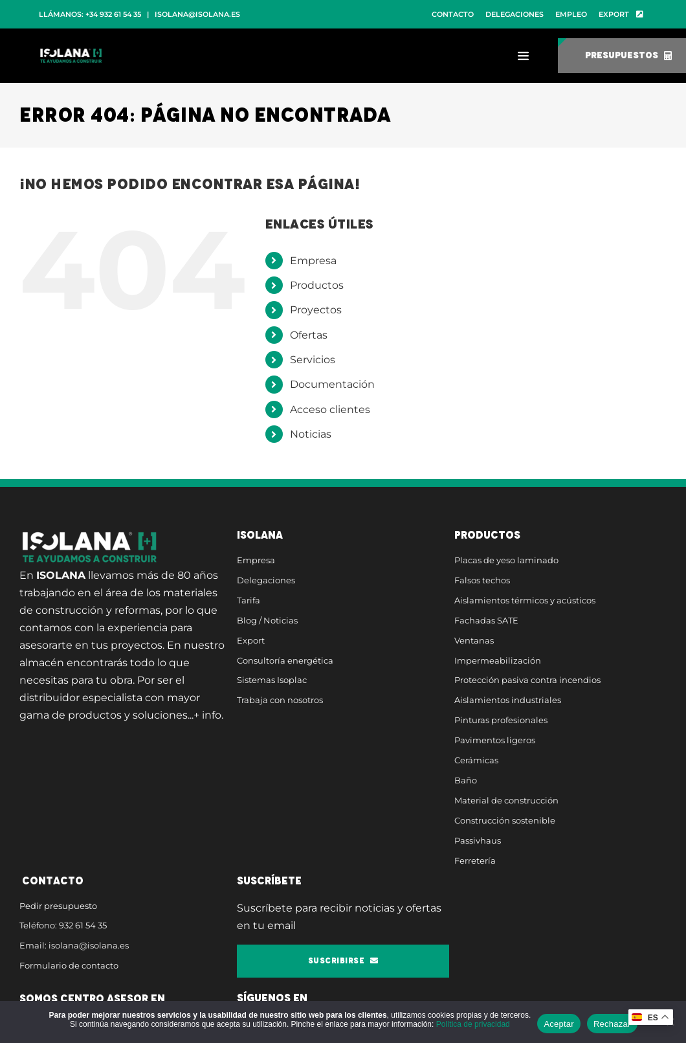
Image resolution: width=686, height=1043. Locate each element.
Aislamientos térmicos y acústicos (524, 600)
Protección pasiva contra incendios (527, 680)
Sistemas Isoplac (272, 680)
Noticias (310, 434)
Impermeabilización (497, 660)
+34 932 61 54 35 (113, 14)
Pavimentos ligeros (494, 740)
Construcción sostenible (504, 820)
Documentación (332, 384)
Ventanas (474, 640)
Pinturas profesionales (501, 720)
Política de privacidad (473, 1024)
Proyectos (316, 310)
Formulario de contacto (68, 965)
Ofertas (308, 335)
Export (251, 640)
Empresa (313, 260)
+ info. (208, 715)
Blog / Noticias (267, 620)
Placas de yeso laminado (506, 560)
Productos (317, 285)
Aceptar (559, 1024)
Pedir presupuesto (58, 906)
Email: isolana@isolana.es (74, 945)
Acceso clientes (330, 409)
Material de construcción (506, 800)
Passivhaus (477, 840)
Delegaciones (266, 580)
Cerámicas (476, 760)
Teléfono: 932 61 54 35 (63, 925)
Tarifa (248, 600)
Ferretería (475, 860)
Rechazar (612, 1024)
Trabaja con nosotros (280, 700)
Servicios (312, 359)
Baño (465, 780)
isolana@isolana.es (197, 14)
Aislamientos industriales (507, 700)
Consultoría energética (285, 660)
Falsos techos (482, 580)
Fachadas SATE (486, 620)
